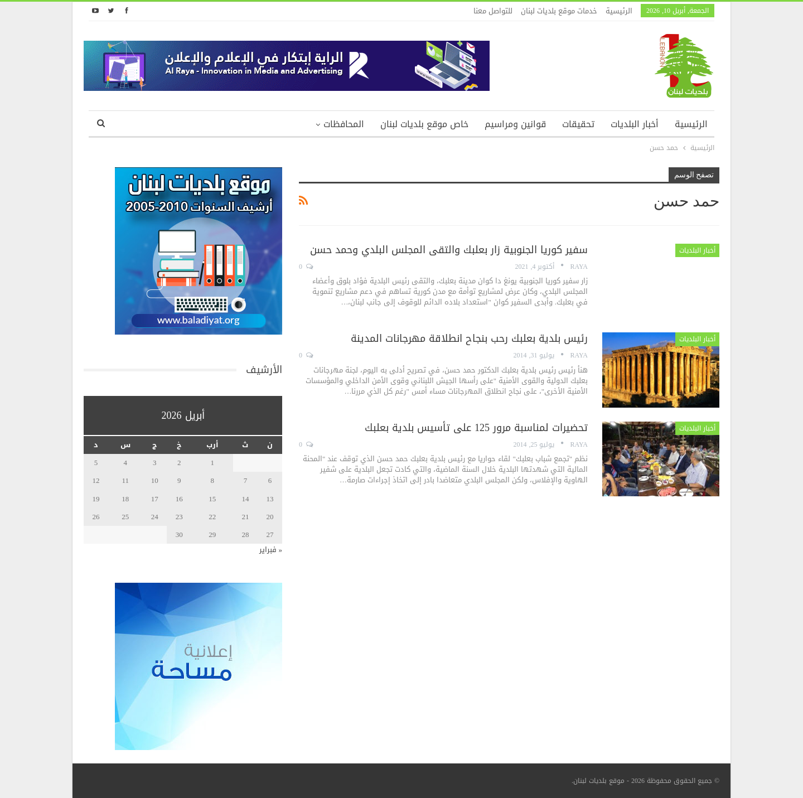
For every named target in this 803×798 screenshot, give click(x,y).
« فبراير (271, 550)
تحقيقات (578, 124)
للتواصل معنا (492, 11)
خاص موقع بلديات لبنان (424, 124)
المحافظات (343, 124)
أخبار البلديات (635, 124)
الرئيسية (619, 11)
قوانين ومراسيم (515, 124)
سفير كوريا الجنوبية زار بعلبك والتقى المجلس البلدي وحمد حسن (449, 249)
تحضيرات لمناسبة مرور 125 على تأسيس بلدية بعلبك (476, 427)
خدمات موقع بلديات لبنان (559, 11)
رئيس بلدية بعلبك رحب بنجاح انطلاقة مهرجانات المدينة (469, 338)
